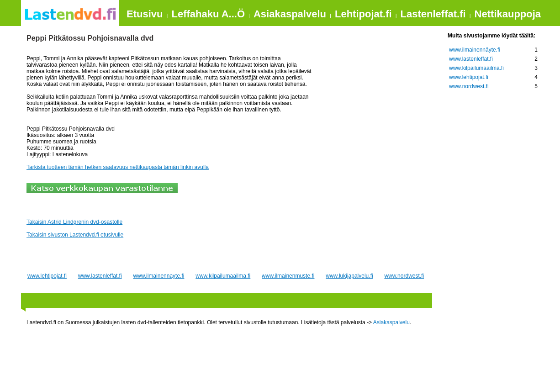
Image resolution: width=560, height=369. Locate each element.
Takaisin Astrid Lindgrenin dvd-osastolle (74, 222)
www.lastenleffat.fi (100, 276)
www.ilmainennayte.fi (158, 276)
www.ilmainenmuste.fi (288, 276)
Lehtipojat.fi (363, 14)
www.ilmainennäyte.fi (474, 50)
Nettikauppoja (508, 14)
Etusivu (145, 14)
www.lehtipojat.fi (47, 276)
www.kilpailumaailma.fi (222, 276)
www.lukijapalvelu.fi (349, 276)
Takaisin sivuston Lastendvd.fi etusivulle (74, 235)
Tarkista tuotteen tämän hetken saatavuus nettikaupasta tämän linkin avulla (117, 167)
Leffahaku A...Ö (208, 14)
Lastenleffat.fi (433, 14)
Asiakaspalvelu (290, 14)
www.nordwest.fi (404, 276)
